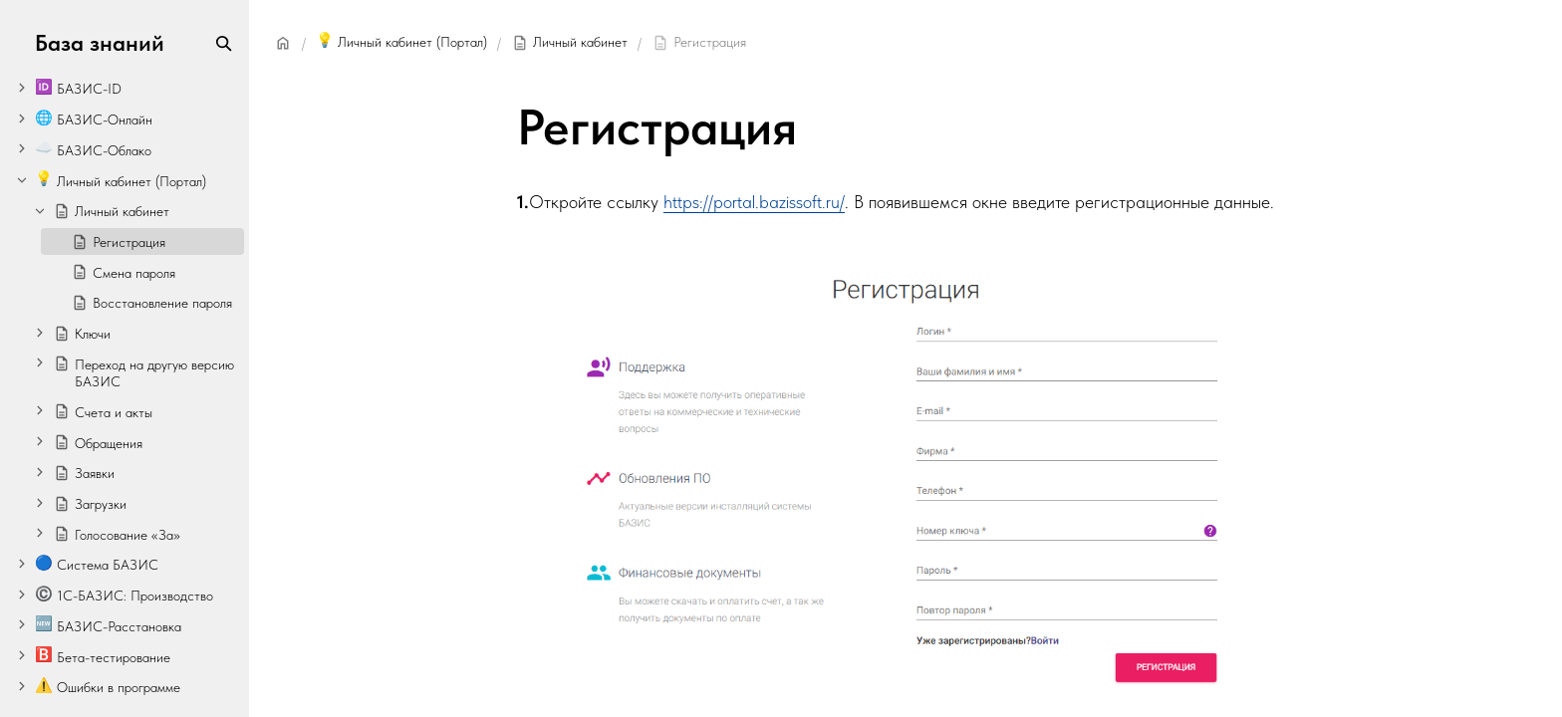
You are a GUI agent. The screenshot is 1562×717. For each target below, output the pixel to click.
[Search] (223, 43)
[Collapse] (22, 179)
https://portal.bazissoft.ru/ (754, 201)
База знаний (99, 43)
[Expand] (22, 88)
